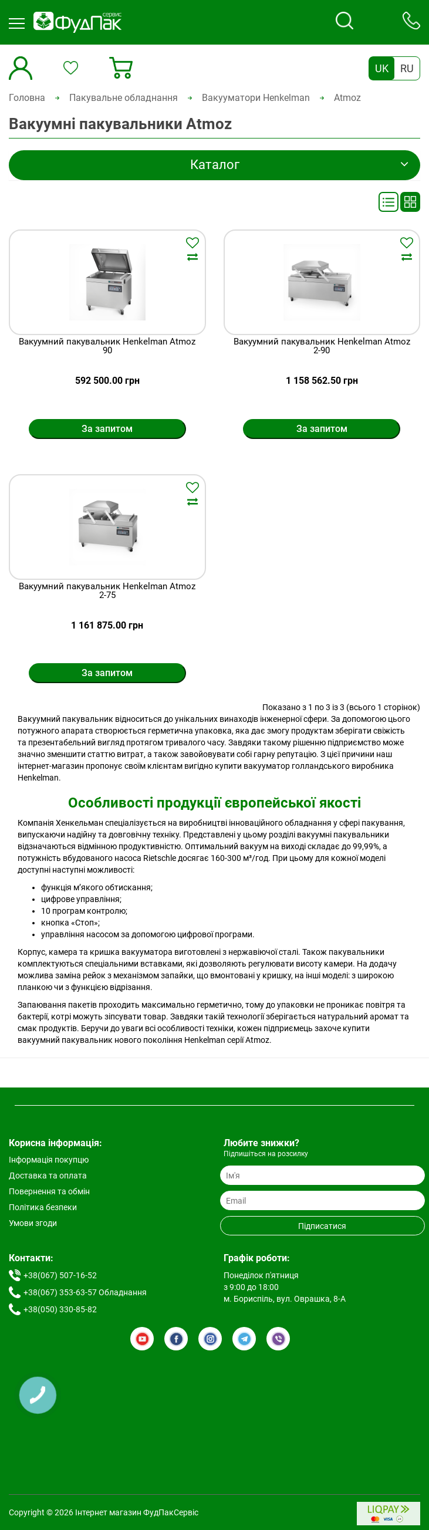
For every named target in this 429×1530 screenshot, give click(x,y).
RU (407, 68)
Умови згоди (33, 1223)
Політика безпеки (43, 1207)
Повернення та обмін (49, 1191)
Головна (27, 97)
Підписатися (322, 1226)
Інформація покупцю (49, 1159)
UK (382, 68)
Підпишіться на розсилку (266, 1154)
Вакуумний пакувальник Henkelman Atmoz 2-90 (322, 346)
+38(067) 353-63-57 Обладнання (85, 1292)
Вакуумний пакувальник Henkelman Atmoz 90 (107, 346)
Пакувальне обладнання (123, 97)
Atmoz (347, 97)
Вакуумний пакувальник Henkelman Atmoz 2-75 (107, 591)
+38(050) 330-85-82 (60, 1309)
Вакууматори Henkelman (256, 97)
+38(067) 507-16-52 (60, 1275)
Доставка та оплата (48, 1175)
